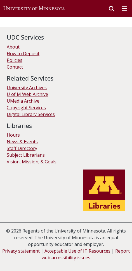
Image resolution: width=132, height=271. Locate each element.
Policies (14, 60)
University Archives (27, 87)
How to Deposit (23, 53)
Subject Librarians (26, 155)
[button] (34, 8)
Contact (15, 67)
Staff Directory (22, 148)
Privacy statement (21, 251)
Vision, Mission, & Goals (31, 162)
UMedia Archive (23, 101)
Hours (13, 135)
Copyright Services (26, 108)
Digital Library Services (31, 114)
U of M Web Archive (27, 94)
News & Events (22, 142)
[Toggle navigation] (124, 8)
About (13, 47)
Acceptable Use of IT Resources (77, 251)
